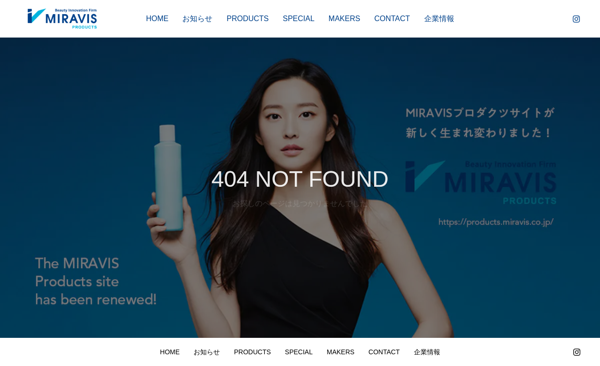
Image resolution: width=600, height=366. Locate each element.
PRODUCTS (247, 19)
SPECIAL (299, 19)
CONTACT (392, 19)
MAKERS (344, 19)
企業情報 (439, 19)
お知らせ (197, 19)
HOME (157, 19)
